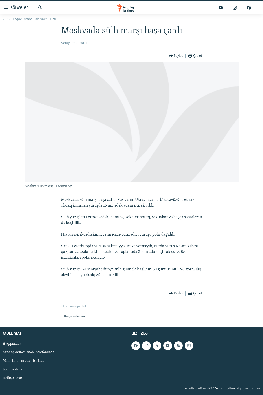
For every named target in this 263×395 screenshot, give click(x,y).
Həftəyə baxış (13, 378)
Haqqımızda (12, 344)
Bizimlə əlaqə (12, 369)
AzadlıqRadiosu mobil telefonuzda (28, 352)
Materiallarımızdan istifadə (23, 361)
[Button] (176, 56)
